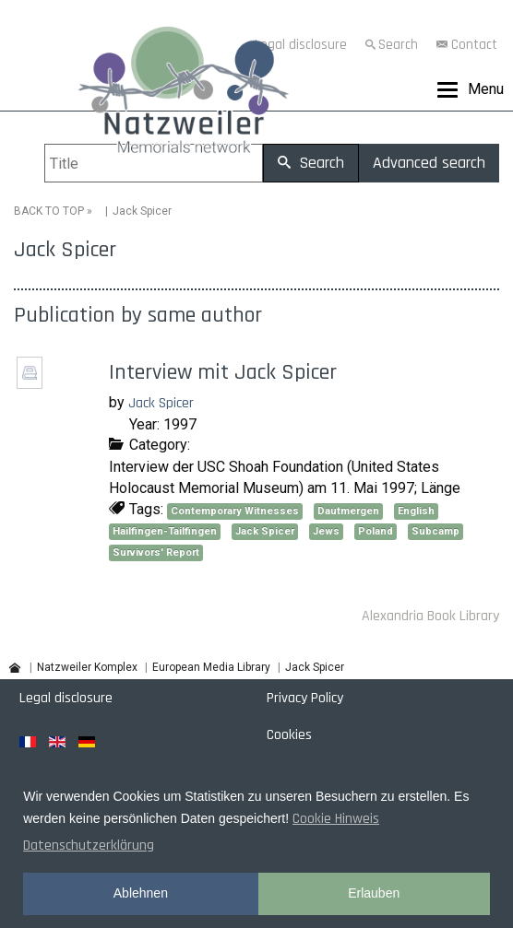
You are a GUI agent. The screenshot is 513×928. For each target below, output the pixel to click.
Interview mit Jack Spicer (223, 372)
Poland (375, 531)
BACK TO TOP (49, 211)
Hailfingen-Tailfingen (165, 531)
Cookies (289, 735)
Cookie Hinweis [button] (335, 818)
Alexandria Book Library (430, 616)
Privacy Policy (305, 698)
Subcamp (435, 531)
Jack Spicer (161, 403)
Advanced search (429, 162)
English (416, 511)
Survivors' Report (156, 552)
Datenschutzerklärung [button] (88, 845)
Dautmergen (348, 511)
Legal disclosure (66, 698)
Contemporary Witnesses (235, 511)
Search (398, 44)
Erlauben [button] (374, 893)
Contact (474, 44)
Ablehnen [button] (140, 893)
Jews (326, 531)
